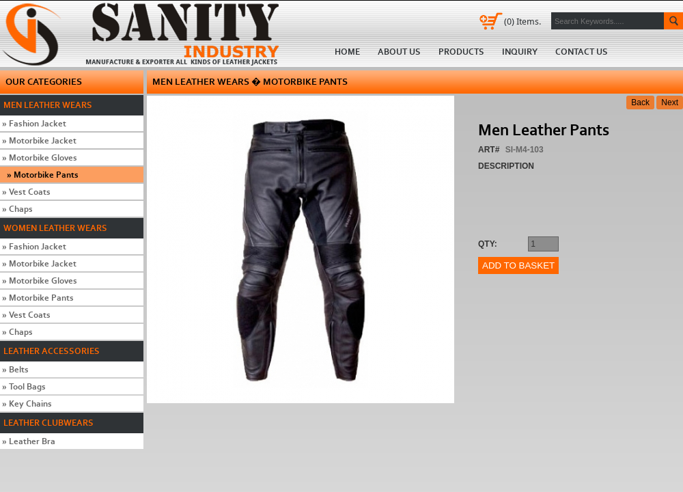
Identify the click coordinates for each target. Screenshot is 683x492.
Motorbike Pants (43, 174)
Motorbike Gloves (39, 157)
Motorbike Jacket (39, 140)
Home (145, 33)
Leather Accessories (51, 351)
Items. (522, 21)
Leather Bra (28, 441)
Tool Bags (24, 386)
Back (640, 102)
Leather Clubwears (48, 423)
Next (669, 102)
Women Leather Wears (55, 228)
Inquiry (520, 51)
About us (399, 51)
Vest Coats (26, 192)
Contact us (581, 51)
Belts (15, 369)
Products (461, 51)
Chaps (17, 209)
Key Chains (27, 403)
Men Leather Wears (47, 105)
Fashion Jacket (34, 123)
